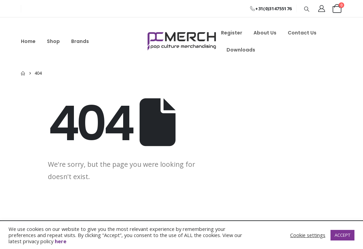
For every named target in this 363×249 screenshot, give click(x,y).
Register (231, 32)
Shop (53, 41)
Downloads (240, 49)
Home (28, 41)
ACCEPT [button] (342, 235)
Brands (80, 41)
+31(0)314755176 (270, 8)
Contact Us (302, 32)
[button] (306, 9)
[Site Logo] (181, 41)
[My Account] (321, 8)
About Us (265, 32)
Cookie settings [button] (307, 235)
